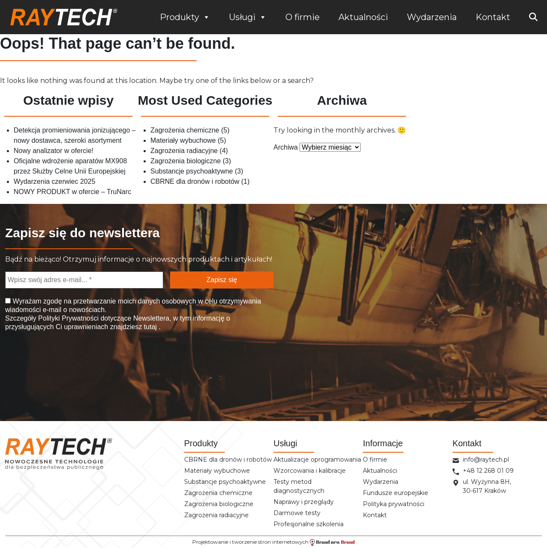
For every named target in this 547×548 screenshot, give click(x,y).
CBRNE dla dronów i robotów (194, 181)
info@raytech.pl (486, 459)
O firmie (302, 17)
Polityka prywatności (393, 504)
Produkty (185, 17)
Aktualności (363, 17)
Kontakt (493, 17)
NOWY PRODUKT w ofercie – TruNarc (72, 191)
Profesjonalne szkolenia (309, 524)
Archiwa (286, 147)
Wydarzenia (432, 17)
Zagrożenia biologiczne (185, 161)
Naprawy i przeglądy (304, 502)
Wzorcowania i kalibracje (310, 470)
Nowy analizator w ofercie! (54, 150)
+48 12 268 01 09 (488, 470)
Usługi (248, 17)
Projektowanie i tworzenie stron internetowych (273, 542)
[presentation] (49, 369)
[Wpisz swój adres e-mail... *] (84, 280)
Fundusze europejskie (395, 493)
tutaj (150, 326)
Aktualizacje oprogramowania (317, 459)
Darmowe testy (297, 513)
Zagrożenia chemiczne (184, 130)
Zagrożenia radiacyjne (184, 150)
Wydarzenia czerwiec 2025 (54, 181)
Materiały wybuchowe (183, 140)
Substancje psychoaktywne (191, 171)
